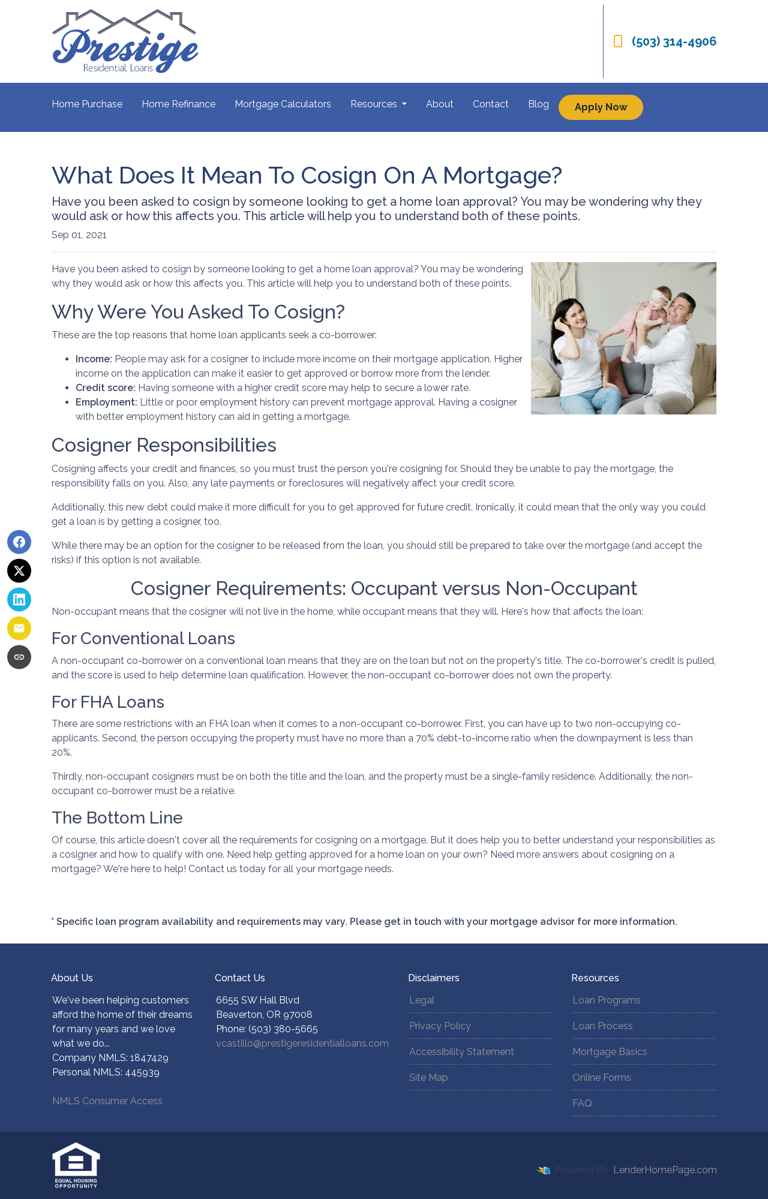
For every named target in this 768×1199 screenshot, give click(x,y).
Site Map (428, 1077)
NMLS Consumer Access (107, 1101)
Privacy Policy (440, 1026)
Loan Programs (606, 1000)
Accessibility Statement (461, 1051)
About (440, 104)
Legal (421, 1000)
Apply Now (601, 107)
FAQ (582, 1103)
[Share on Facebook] (19, 542)
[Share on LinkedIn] (19, 600)
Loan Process (602, 1026)
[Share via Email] (19, 629)
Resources (375, 104)
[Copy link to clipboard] (19, 657)
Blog (538, 104)
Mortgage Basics (609, 1051)
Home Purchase (87, 104)
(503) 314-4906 (665, 41)
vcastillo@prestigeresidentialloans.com (302, 1043)
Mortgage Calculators (283, 104)
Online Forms (601, 1077)
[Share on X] (19, 571)
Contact (491, 104)
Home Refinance (178, 104)
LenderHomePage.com (665, 1170)
